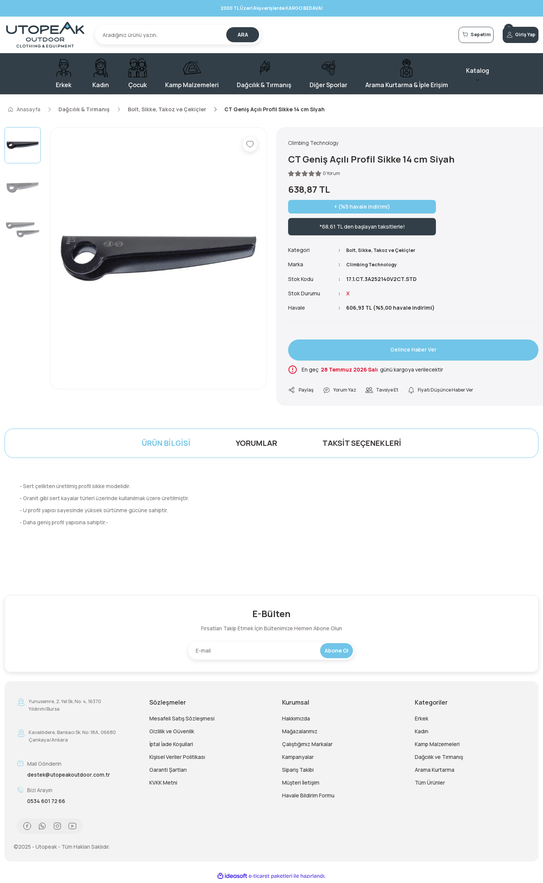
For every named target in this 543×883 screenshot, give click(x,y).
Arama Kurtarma (434, 771)
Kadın (421, 732)
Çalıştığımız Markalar (307, 745)
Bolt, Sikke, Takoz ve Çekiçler (385, 251)
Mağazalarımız (300, 732)
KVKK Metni (163, 784)
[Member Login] (511, 35)
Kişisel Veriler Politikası (177, 758)
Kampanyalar (298, 758)
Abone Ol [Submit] (336, 652)
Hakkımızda (296, 719)
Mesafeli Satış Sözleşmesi (182, 719)
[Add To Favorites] (250, 144)
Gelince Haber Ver (413, 351)
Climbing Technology (374, 265)
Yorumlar (256, 444)
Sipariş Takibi (298, 771)
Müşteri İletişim (300, 784)
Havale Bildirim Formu (308, 796)
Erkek (421, 719)
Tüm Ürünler (430, 784)
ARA (243, 34)
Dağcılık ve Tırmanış (439, 758)
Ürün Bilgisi (166, 444)
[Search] (178, 35)
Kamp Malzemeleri (437, 745)
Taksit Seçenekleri (361, 444)
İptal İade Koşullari (171, 745)
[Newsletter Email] (271, 652)
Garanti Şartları (168, 771)
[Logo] (45, 34)
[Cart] (448, 35)
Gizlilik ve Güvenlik (171, 732)
